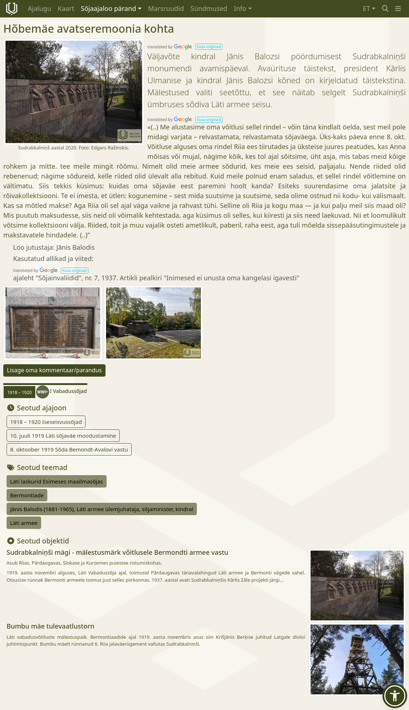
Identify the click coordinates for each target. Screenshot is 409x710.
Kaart (66, 8)
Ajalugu (39, 8)
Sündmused (209, 8)
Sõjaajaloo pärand (108, 8)
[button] (398, 8)
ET (366, 8)
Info (240, 8)
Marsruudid (166, 8)
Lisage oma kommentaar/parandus (54, 370)
